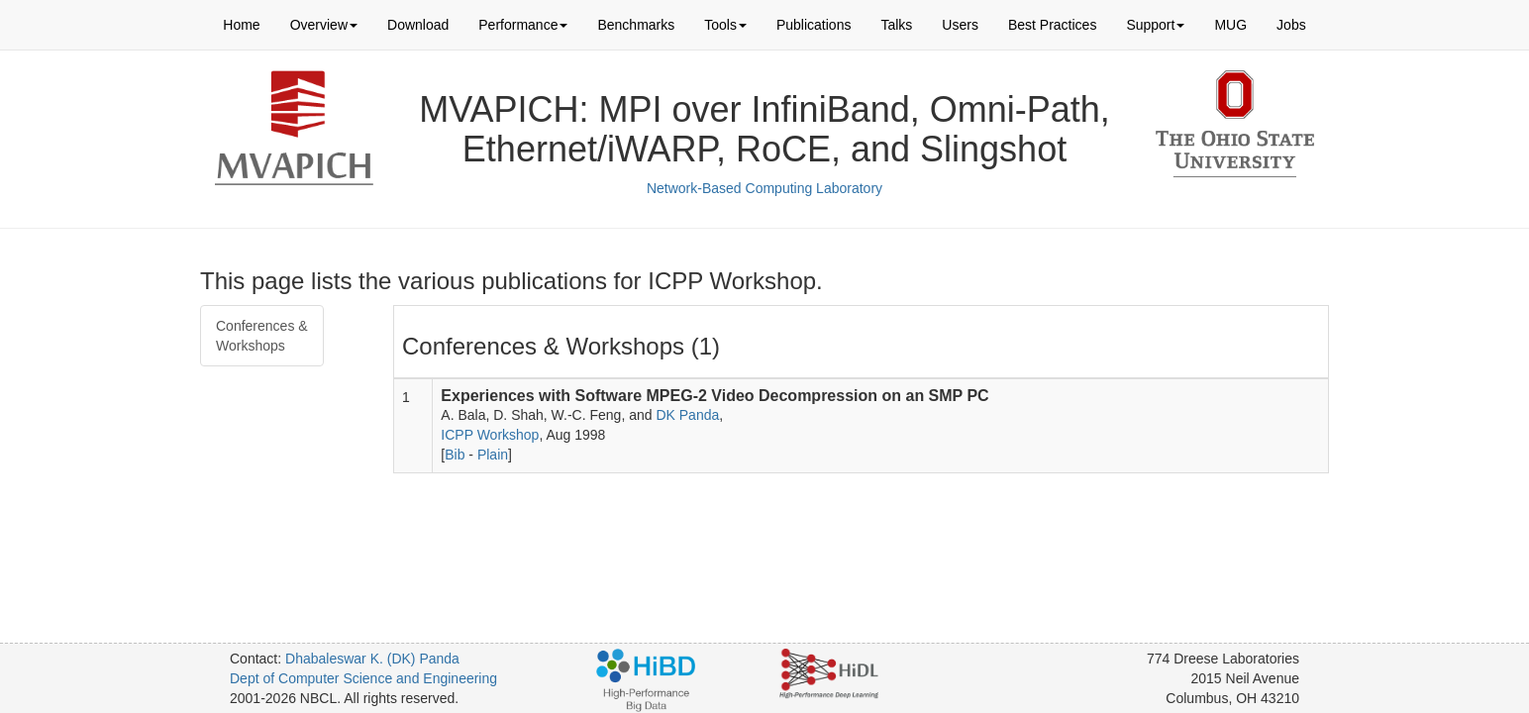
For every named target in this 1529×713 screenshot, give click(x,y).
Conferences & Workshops (262, 336)
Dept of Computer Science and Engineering (363, 678)
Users (960, 25)
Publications (814, 25)
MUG (1230, 25)
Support (1155, 25)
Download (418, 25)
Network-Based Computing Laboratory (764, 188)
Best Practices (1052, 25)
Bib (454, 454)
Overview (323, 25)
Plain (492, 454)
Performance (522, 25)
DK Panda (687, 415)
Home (241, 25)
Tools (725, 25)
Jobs (1291, 25)
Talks (896, 25)
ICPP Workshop (490, 435)
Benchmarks (635, 25)
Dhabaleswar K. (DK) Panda (372, 658)
